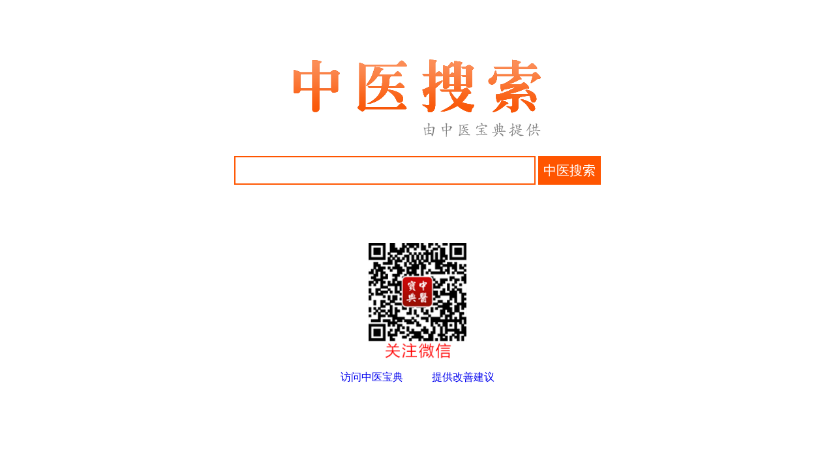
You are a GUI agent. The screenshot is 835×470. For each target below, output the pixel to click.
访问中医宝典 (372, 377)
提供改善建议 (463, 377)
